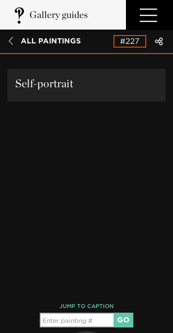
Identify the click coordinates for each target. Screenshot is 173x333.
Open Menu (149, 15)
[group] (86, 292)
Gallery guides (59, 14)
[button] (86, 292)
